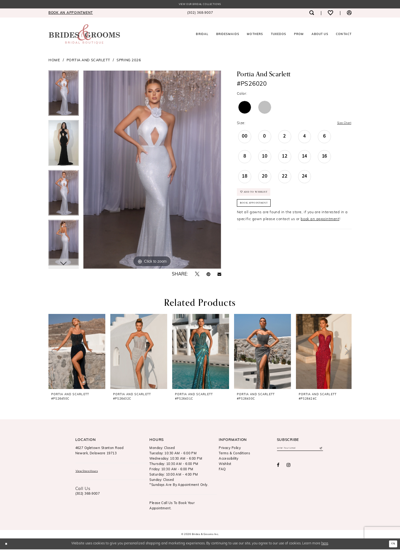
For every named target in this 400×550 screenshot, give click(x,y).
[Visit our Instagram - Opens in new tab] (289, 467)
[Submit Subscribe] (320, 450)
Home (54, 61)
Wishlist (225, 465)
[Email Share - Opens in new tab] (219, 275)
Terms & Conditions (234, 454)
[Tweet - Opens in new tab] (197, 275)
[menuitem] (71, 13)
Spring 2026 (129, 61)
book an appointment (320, 227)
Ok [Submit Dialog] (392, 544)
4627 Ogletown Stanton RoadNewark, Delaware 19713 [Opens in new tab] (99, 451)
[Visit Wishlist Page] (330, 13)
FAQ (222, 470)
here (324, 544)
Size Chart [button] (341, 124)
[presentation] (76, 352)
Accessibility (228, 459)
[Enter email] (300, 450)
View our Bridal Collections (200, 4)
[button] (349, 13)
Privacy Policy (230, 449)
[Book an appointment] (71, 13)
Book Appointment (258, 209)
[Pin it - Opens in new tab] (208, 275)
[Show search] (311, 13)
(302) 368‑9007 (87, 495)
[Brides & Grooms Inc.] (84, 35)
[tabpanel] (63, 96)
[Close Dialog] (7, 544)
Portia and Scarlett (88, 61)
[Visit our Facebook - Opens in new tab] (278, 467)
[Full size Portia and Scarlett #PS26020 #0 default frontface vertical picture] (152, 170)
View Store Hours (90, 472)
